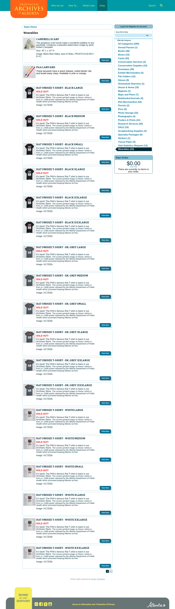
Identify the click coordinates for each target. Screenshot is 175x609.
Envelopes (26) (126, 69)
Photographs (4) (127, 116)
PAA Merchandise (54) (130, 102)
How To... (73, 5)
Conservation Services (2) (132, 62)
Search (155, 5)
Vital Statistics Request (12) (133, 145)
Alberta (156, 605)
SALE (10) (123, 127)
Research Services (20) (130, 123)
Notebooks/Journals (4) (130, 98)
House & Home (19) (128, 87)
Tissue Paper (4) (127, 142)
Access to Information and (83, 604)
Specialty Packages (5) (130, 134)
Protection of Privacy (105, 604)
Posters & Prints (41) (129, 120)
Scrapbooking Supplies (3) (132, 131)
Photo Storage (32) (128, 113)
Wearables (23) (126, 149)
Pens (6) (122, 109)
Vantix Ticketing (98, 579)
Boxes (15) (124, 54)
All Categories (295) (128, 44)
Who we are (57, 5)
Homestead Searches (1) (131, 83)
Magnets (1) (124, 91)
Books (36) (124, 51)
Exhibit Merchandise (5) (131, 73)
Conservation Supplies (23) (132, 65)
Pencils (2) (123, 105)
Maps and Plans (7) (128, 94)
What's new (89, 5)
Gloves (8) (123, 80)
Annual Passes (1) (128, 47)
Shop (102, 5)
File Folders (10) (127, 76)
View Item (105, 60)
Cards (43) (123, 58)
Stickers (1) (124, 138)
